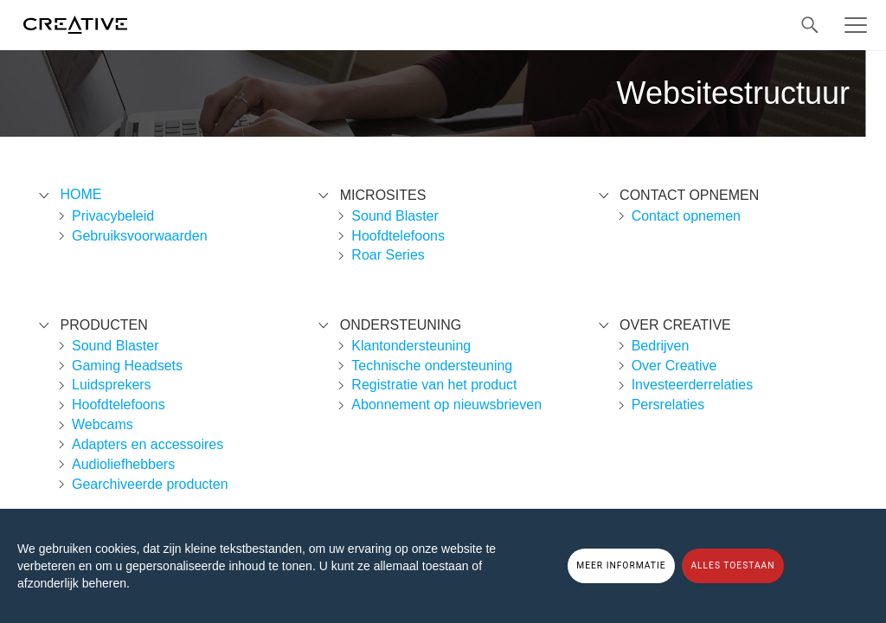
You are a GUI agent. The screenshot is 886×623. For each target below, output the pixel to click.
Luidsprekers (111, 384)
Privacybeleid (113, 216)
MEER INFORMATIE (620, 565)
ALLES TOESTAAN (732, 565)
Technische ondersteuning (431, 365)
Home (80, 194)
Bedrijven (661, 345)
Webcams (102, 424)
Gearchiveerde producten (150, 484)
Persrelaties (668, 404)
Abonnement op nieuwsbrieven (446, 404)
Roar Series (387, 254)
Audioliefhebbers (123, 464)
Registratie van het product (434, 384)
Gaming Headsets (127, 365)
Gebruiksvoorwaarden (140, 235)
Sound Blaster (115, 345)
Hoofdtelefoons (118, 404)
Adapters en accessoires (147, 444)
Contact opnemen (686, 216)
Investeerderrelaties (693, 384)
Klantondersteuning (411, 345)
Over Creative (674, 365)
